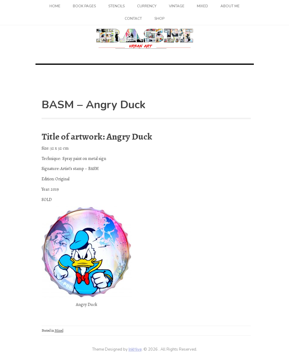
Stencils (116, 6)
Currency (146, 6)
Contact (133, 18)
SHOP (159, 18)
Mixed (202, 6)
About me (230, 6)
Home (54, 6)
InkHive (135, 349)
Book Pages (84, 6)
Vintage (176, 6)
